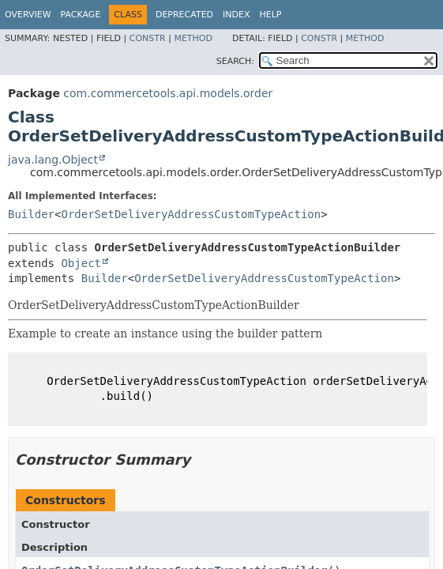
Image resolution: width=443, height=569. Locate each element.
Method (193, 38)
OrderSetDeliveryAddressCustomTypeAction (191, 214)
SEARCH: (235, 61)
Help (271, 14)
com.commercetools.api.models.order (167, 93)
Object (81, 263)
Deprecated (184, 14)
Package (81, 14)
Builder (31, 214)
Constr (148, 38)
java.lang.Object (53, 159)
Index (236, 14)
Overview (28, 14)
